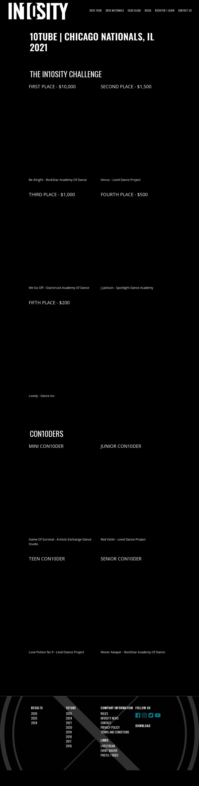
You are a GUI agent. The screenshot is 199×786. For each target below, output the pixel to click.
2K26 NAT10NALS (115, 10)
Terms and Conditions (115, 732)
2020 (69, 727)
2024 (34, 722)
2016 (69, 746)
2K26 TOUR (95, 10)
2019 (69, 732)
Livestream (108, 746)
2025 (34, 718)
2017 (68, 741)
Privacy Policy (110, 727)
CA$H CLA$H (134, 10)
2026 (34, 713)
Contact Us (185, 10)
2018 (69, 736)
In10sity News (110, 718)
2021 (69, 722)
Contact (106, 722)
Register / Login (164, 10)
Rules (148, 10)
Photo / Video (109, 755)
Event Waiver (109, 750)
